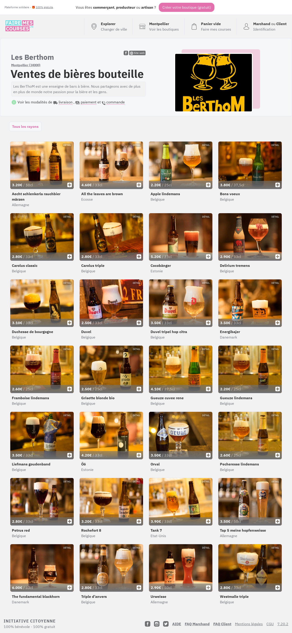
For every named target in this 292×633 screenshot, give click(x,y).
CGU (270, 624)
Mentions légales (249, 624)
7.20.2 (282, 624)
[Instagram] (156, 624)
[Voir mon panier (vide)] (210, 26)
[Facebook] (147, 624)
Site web (137, 53)
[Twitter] (166, 624)
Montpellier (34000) (25, 65)
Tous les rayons (25, 126)
